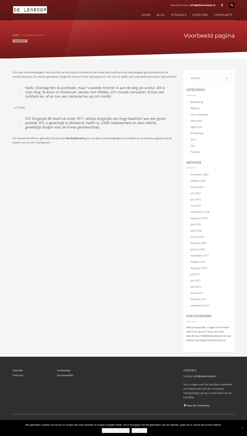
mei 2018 (195, 224)
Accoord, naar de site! (115, 430)
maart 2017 (196, 293)
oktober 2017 (198, 262)
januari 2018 (197, 249)
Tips (192, 145)
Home (15, 35)
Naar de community (196, 405)
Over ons (17, 375)
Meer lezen (139, 430)
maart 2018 (196, 237)
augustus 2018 (198, 218)
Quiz (193, 139)
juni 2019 (195, 199)
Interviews (196, 120)
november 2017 (199, 255)
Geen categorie (199, 114)
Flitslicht (194, 108)
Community (63, 370)
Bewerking (196, 102)
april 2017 (196, 286)
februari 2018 (198, 243)
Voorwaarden (65, 375)
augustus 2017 (198, 268)
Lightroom (196, 127)
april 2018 (196, 230)
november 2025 (199, 174)
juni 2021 (195, 193)
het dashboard (75, 138)
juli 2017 (195, 274)
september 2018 (199, 212)
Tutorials (195, 152)
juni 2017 (195, 280)
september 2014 (199, 305)
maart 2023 (196, 187)
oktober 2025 (198, 180)
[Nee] (242, 428)
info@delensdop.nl (202, 5)
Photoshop (196, 133)
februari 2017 (198, 299)
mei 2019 (195, 205)
